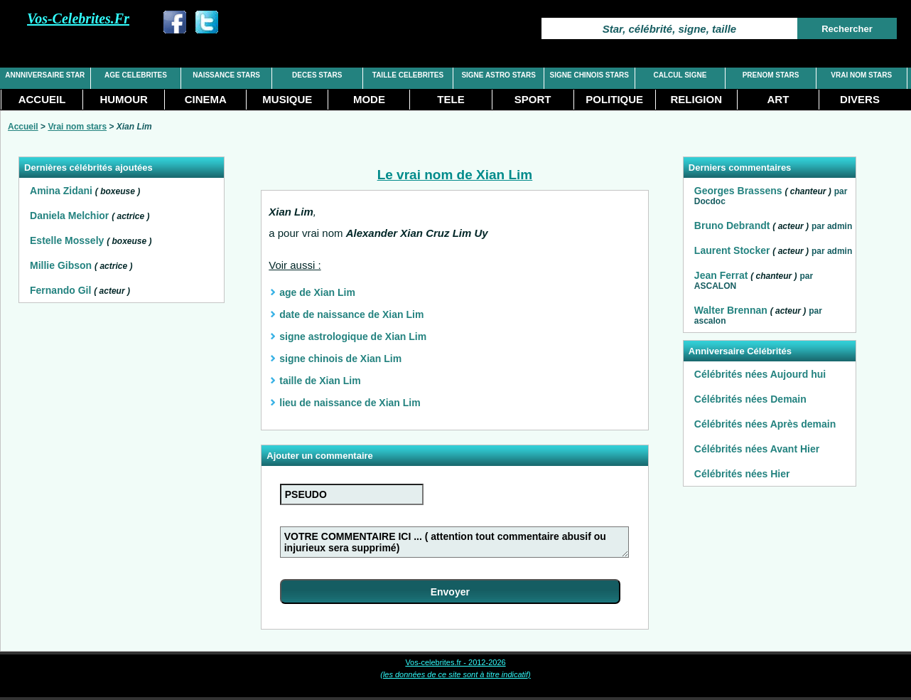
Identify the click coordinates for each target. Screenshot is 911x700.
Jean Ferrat (721, 275)
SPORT (532, 99)
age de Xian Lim (317, 292)
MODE (369, 99)
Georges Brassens (738, 190)
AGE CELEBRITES (135, 75)
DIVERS (860, 99)
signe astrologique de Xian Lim (352, 336)
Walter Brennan (730, 310)
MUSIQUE (287, 99)
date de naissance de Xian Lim (351, 314)
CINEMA (206, 99)
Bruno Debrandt (732, 225)
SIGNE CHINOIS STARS (590, 75)
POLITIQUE (614, 99)
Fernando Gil (60, 290)
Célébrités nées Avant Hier (756, 449)
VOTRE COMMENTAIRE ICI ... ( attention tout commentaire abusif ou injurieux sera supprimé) (454, 542)
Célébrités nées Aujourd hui (760, 374)
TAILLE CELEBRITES (407, 75)
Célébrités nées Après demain (765, 424)
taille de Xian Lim (319, 380)
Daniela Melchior (69, 215)
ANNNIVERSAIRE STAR (45, 75)
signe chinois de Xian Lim (340, 358)
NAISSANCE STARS (226, 75)
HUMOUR (123, 99)
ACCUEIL (42, 99)
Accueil (23, 127)
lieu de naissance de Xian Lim (349, 402)
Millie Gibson (61, 265)
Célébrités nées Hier (742, 473)
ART (778, 99)
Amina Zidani (61, 190)
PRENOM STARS (771, 75)
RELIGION (697, 99)
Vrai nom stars (77, 127)
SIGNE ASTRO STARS (498, 75)
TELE (450, 99)
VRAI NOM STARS (861, 75)
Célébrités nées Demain (750, 399)
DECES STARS (317, 75)
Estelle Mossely (67, 240)
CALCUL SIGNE (680, 75)
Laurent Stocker (732, 250)
